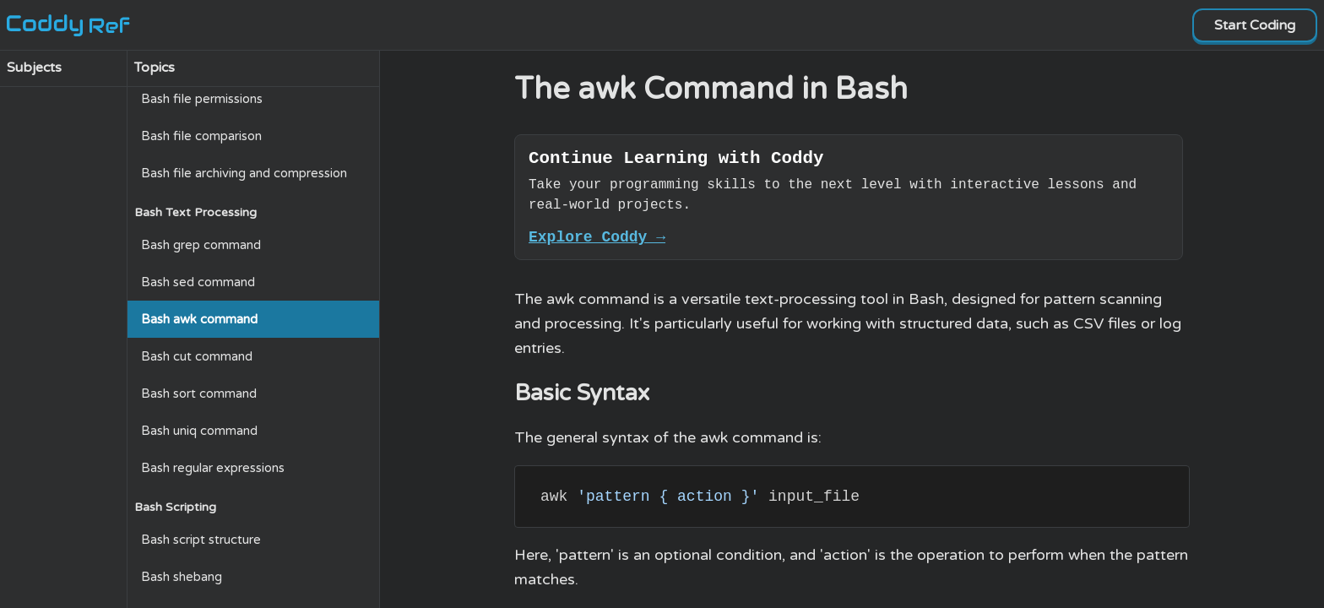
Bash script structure (201, 539)
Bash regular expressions (213, 467)
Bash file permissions (202, 98)
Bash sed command (198, 282)
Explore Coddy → (597, 243)
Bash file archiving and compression (244, 173)
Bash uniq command (199, 430)
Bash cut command (196, 356)
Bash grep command (201, 244)
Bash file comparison (201, 136)
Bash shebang (181, 576)
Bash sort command (199, 393)
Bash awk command (199, 319)
